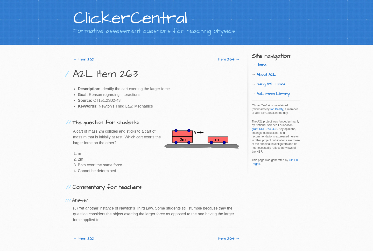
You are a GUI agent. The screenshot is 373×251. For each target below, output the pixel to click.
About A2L (266, 74)
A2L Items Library (273, 93)
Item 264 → (229, 59)
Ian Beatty (276, 109)
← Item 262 (83, 59)
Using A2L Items (271, 84)
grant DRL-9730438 (264, 129)
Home (261, 65)
